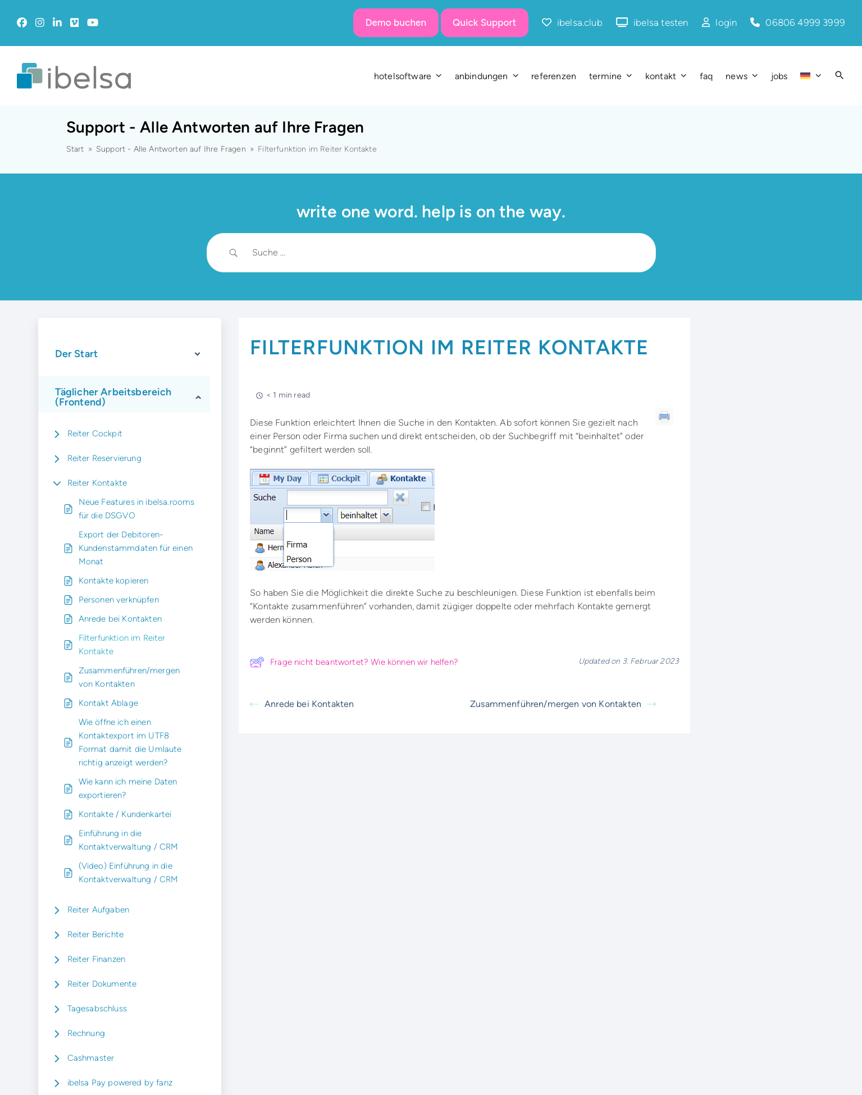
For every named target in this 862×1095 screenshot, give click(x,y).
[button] (839, 76)
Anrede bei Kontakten (120, 619)
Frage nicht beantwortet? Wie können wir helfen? (354, 662)
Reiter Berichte (95, 934)
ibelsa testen (660, 22)
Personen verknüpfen (119, 600)
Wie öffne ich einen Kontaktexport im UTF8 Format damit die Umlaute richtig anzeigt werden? (130, 742)
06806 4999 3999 (805, 22)
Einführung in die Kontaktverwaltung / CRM (129, 840)
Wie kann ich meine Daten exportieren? (128, 788)
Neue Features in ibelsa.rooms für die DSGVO (137, 509)
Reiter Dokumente (102, 984)
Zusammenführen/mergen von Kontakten (129, 677)
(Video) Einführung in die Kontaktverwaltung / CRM (129, 872)
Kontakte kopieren (114, 581)
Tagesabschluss (97, 1008)
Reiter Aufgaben (98, 910)
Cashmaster (91, 1058)
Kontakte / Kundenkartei (125, 814)
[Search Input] (445, 252)
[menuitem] (810, 76)
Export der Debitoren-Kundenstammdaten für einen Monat (136, 548)
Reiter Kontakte (97, 483)
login (726, 22)
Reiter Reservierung (104, 458)
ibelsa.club (580, 22)
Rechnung (86, 1033)
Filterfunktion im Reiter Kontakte (122, 644)
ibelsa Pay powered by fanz (119, 1083)
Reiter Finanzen (96, 959)
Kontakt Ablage (108, 703)
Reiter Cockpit (94, 433)
